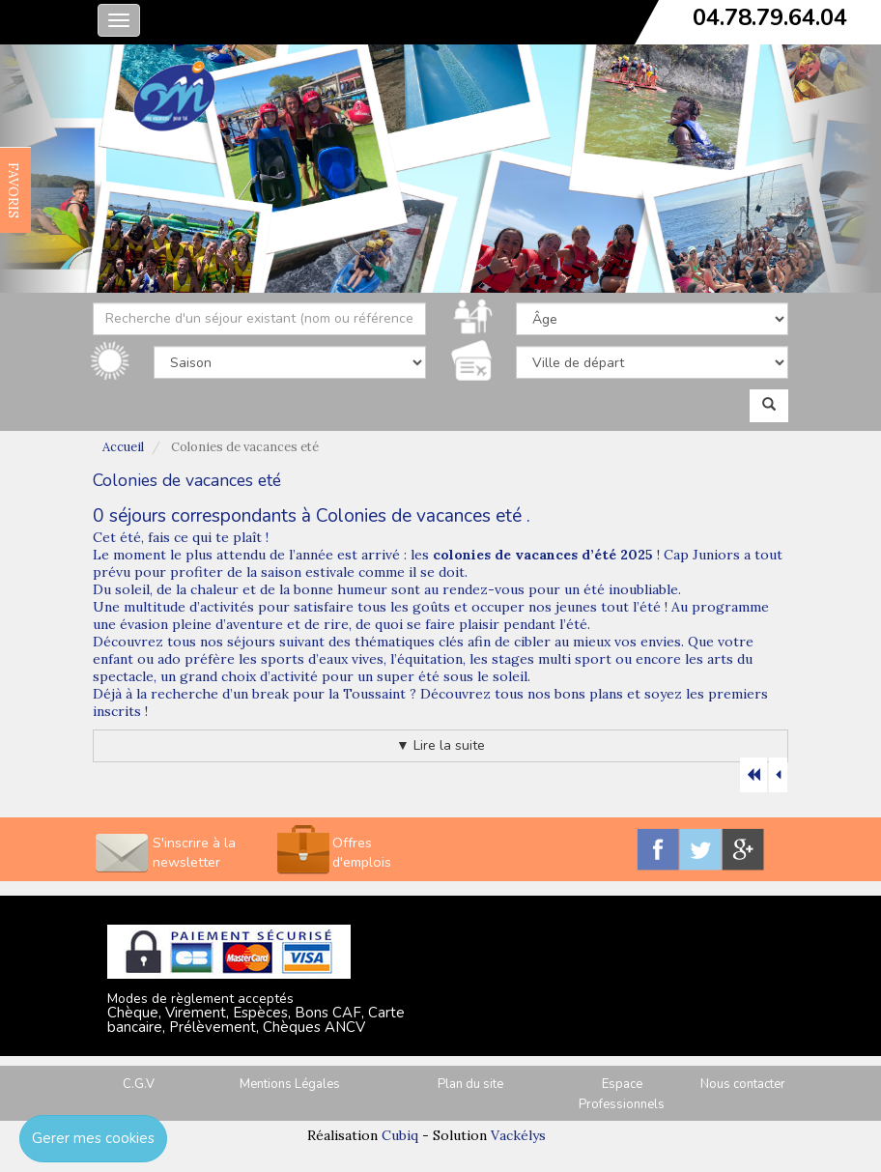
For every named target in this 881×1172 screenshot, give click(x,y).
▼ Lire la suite (440, 745)
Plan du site (470, 1084)
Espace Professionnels (622, 1094)
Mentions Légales (290, 1084)
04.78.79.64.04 (770, 17)
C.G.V (139, 1084)
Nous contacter (742, 1084)
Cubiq (400, 1135)
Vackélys (518, 1135)
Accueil (123, 447)
